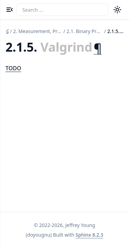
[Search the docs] (62, 9)
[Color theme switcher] (117, 9)
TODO (13, 68)
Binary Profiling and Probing (84, 31)
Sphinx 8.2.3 (90, 234)
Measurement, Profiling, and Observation (37, 31)
